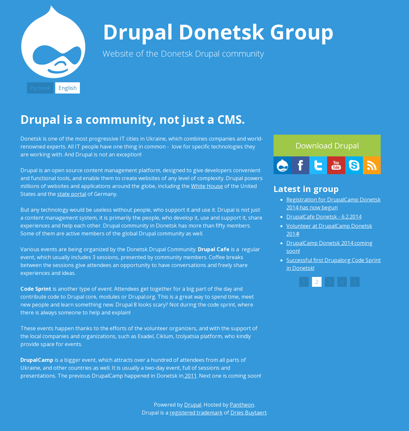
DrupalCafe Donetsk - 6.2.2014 (323, 216)
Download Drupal (327, 145)
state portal (71, 194)
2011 (190, 375)
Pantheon (242, 404)
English (68, 88)
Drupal (192, 404)
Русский (40, 88)
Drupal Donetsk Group (221, 31)
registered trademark (196, 412)
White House (207, 186)
